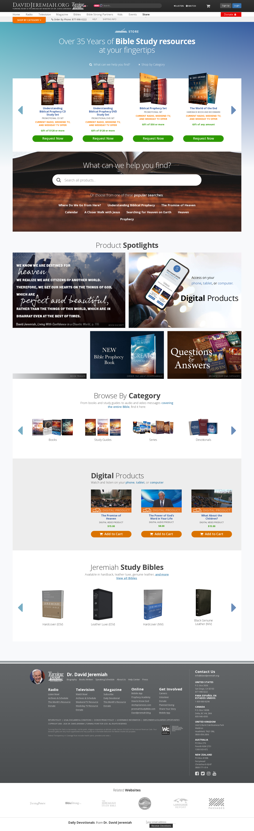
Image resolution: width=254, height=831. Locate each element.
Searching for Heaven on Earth (148, 212)
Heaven (183, 212)
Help (94, 19)
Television (85, 689)
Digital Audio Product (161, 522)
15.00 (111, 526)
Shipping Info (109, 19)
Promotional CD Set (53, 118)
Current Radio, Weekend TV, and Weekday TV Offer (52, 123)
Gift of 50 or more (153, 124)
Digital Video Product (111, 522)
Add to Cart (111, 534)
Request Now (52, 138)
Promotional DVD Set (103, 118)
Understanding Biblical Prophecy (131, 205)
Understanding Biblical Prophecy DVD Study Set (103, 111)
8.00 (161, 525)
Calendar (71, 212)
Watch (191, 5)
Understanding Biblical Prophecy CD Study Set (53, 111)
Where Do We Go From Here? (80, 205)
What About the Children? (211, 517)
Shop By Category (29, 20)
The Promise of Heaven (178, 205)
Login (236, 5)
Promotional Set (153, 112)
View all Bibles (126, 578)
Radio (53, 689)
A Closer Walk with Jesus (102, 212)
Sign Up (226, 5)
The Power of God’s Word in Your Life (161, 517)
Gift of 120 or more (53, 130)
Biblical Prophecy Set (153, 108)
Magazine (113, 689)
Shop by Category (152, 64)
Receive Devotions (161, 825)
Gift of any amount (203, 124)
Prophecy (127, 219)
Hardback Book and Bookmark (203, 112)
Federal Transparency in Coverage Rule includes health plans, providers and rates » (79, 735)
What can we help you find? (109, 64)
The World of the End (203, 108)
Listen (179, 5)
